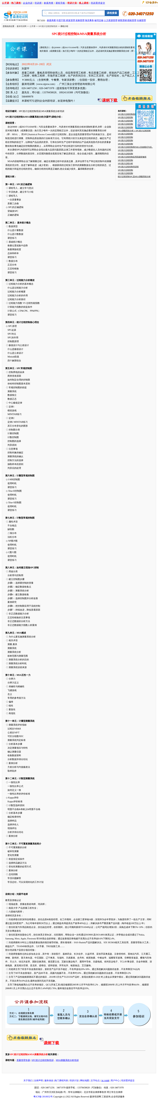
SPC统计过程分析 (125, 163)
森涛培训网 (21, 26)
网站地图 (84, 1080)
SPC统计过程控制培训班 (128, 167)
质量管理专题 (23, 1060)
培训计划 (74, 1080)
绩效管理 (131, 20)
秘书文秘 (98, 20)
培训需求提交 (98, 3)
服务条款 (48, 1080)
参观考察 (48, 3)
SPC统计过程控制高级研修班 (130, 114)
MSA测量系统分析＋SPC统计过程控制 (134, 131)
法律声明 (38, 1080)
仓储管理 (141, 20)
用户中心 (115, 1080)
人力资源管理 (110, 20)
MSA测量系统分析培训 (67, 1060)
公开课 (32, 26)
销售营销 (122, 20)
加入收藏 (105, 1081)
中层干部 (61, 20)
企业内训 (28, 3)
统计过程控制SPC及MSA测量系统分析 (134, 176)
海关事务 (89, 20)
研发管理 (70, 20)
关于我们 (27, 1080)
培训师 (38, 3)
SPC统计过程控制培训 (47, 26)
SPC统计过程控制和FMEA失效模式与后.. (135, 147)
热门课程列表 (61, 1080)
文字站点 (95, 1080)
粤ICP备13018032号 (43, 1096)
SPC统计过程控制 (125, 117)
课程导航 (60, 3)
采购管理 (79, 20)
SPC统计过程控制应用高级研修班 (132, 157)
